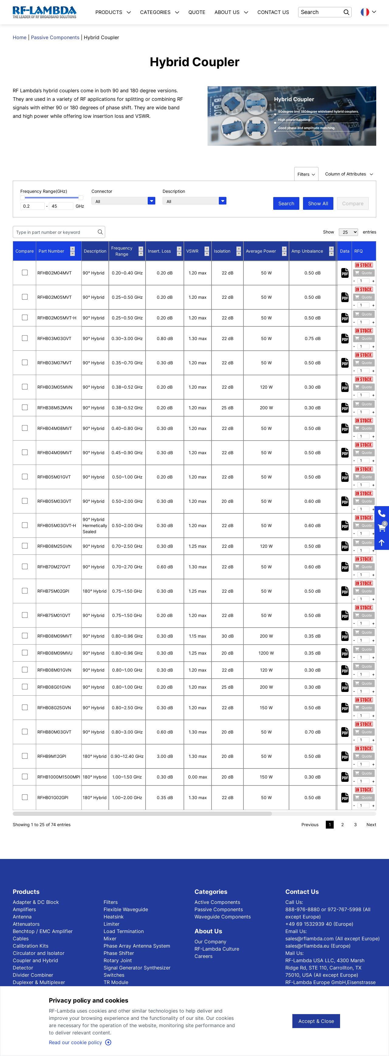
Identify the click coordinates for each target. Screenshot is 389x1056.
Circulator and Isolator (38, 953)
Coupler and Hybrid (35, 960)
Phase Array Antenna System (137, 946)
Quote (363, 273)
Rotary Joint (118, 960)
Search (286, 203)
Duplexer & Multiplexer (39, 982)
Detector (23, 968)
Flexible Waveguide (126, 909)
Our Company (210, 941)
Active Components (217, 902)
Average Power (266, 251)
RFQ (358, 251)
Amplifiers (24, 909)
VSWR (197, 251)
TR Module (116, 982)
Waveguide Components (222, 917)
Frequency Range (127, 251)
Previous (309, 824)
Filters (111, 902)
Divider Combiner (33, 975)
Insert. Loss (164, 251)
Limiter (111, 924)
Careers (203, 956)
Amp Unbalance (312, 251)
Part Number (57, 251)
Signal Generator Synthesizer (137, 968)
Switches (114, 975)
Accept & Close (316, 1021)
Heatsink (114, 917)
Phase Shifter (119, 953)
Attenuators (26, 924)
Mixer (110, 938)
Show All (318, 203)
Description (95, 251)
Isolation (227, 251)
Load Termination (124, 931)
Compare (352, 203)
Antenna (22, 917)
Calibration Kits (30, 946)
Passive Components (55, 37)
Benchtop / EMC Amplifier (43, 931)
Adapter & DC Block (36, 902)
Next (371, 824)
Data (344, 251)
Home (19, 37)
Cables (21, 938)
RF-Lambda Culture (216, 949)
